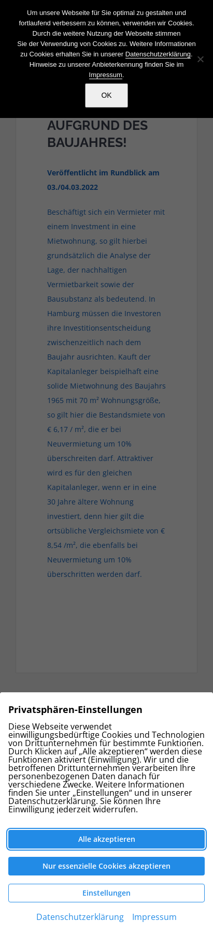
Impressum (105, 75)
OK (106, 95)
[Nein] (200, 59)
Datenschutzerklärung (158, 54)
